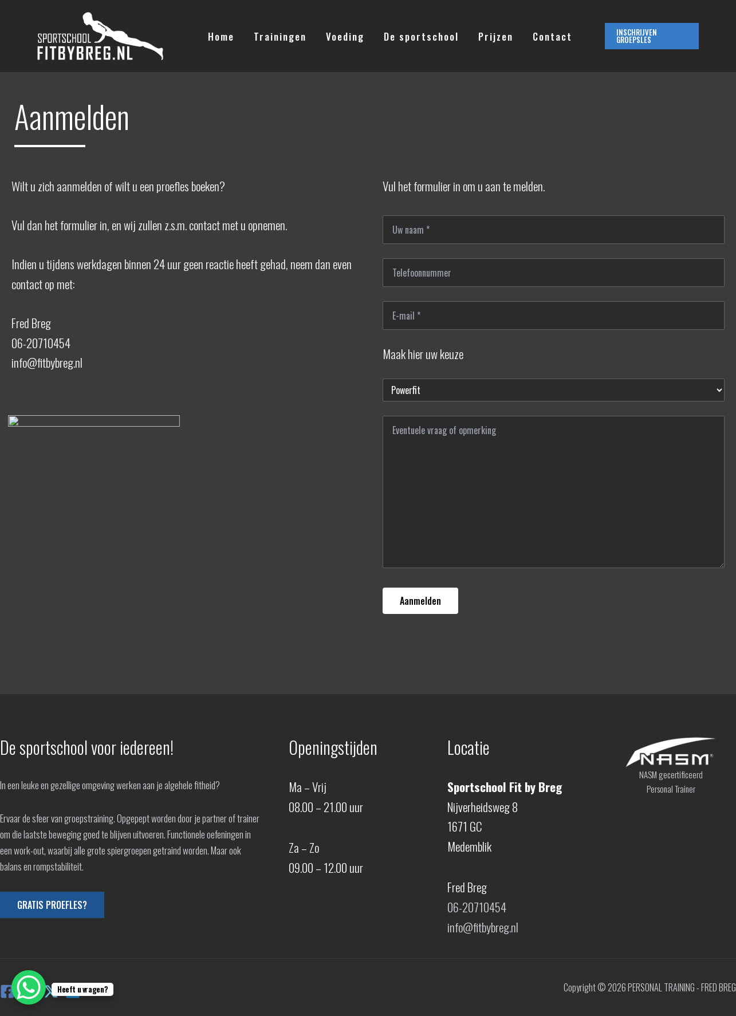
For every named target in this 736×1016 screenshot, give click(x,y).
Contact (552, 36)
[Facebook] (7, 991)
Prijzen (495, 36)
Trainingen (280, 36)
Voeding (345, 36)
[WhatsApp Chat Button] (28, 987)
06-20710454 (476, 907)
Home (221, 36)
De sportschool (421, 36)
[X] (51, 991)
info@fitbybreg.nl (482, 927)
